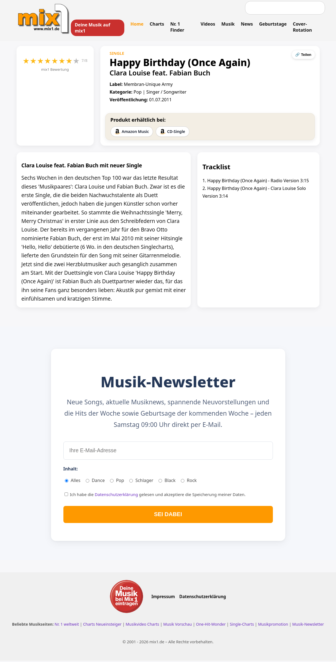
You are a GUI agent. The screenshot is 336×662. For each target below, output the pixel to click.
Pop (117, 481)
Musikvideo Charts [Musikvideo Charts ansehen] (143, 625)
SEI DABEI (168, 515)
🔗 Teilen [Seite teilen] (303, 55)
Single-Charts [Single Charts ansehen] (242, 625)
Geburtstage (272, 24)
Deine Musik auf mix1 (93, 28)
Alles (72, 481)
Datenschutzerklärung (117, 495)
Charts (157, 24)
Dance (95, 481)
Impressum (163, 598)
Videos (207, 24)
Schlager (141, 481)
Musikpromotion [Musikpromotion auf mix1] (273, 625)
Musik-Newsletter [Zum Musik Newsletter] (308, 625)
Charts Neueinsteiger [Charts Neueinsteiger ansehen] (102, 625)
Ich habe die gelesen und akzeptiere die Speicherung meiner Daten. (155, 495)
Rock (189, 481)
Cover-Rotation (301, 27)
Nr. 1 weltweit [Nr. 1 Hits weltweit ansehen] (67, 625)
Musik (227, 24)
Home (136, 24)
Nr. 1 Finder (177, 27)
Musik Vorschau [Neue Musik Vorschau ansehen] (178, 625)
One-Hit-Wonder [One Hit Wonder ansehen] (211, 625)
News (247, 24)
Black (167, 481)
